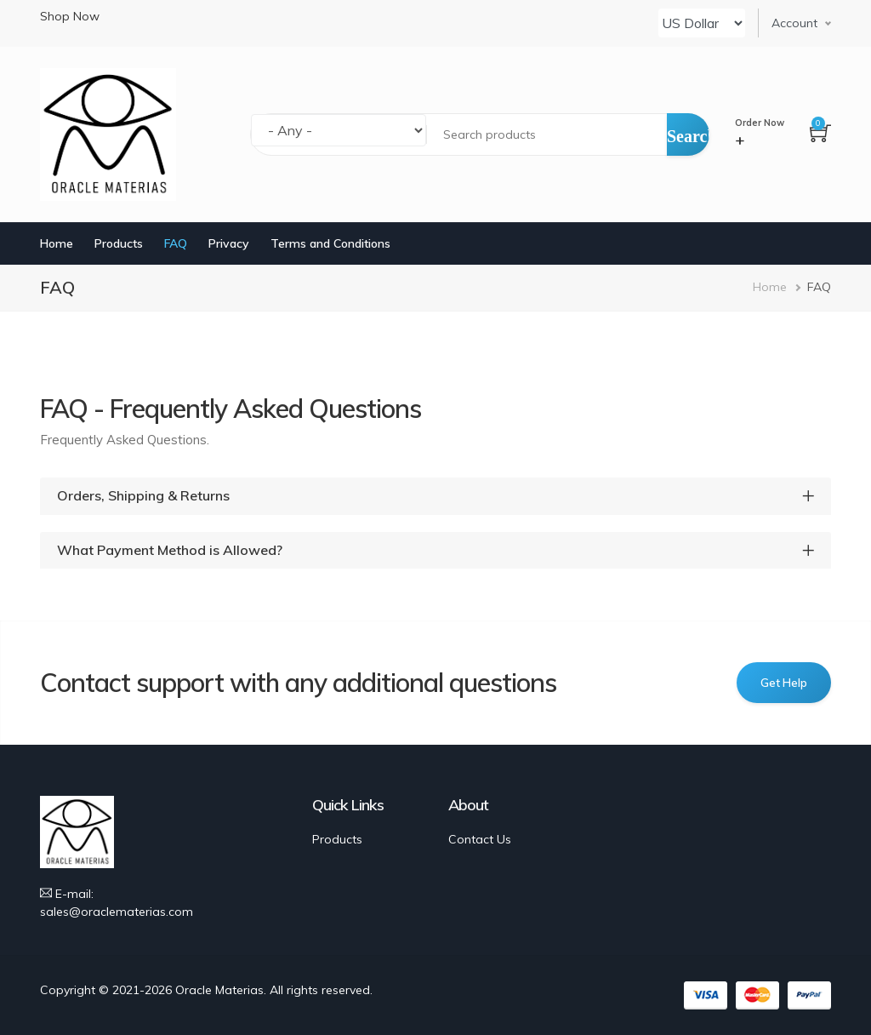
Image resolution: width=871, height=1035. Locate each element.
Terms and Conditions (330, 243)
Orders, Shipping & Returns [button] (143, 496)
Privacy (228, 243)
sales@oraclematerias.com (116, 911)
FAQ (175, 243)
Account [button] (794, 23)
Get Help (783, 682)
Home (56, 243)
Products (118, 243)
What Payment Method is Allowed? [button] (169, 550)
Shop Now (70, 16)
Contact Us (479, 839)
